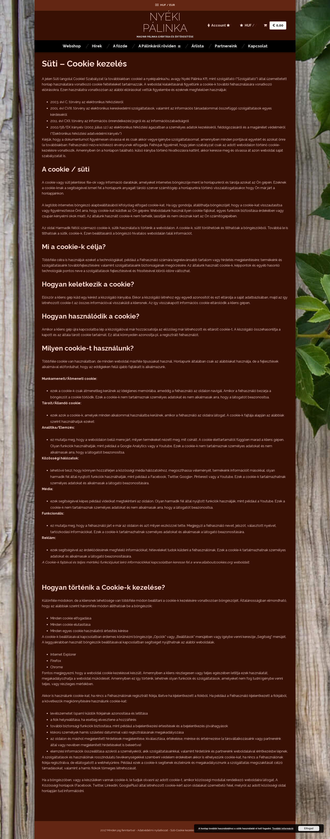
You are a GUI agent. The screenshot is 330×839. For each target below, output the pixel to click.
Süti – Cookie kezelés (84, 63)
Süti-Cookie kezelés (182, 830)
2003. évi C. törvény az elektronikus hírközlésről (86, 102)
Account (217, 25)
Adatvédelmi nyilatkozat (152, 830)
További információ (282, 828)
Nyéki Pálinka (165, 22)
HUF (163, 5)
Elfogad (308, 828)
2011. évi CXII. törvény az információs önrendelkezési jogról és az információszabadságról (119, 121)
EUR (172, 5)
